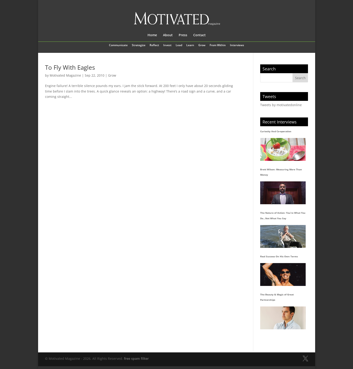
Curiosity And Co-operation (275, 131)
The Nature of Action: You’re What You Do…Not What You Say (282, 215)
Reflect (154, 45)
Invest (167, 45)
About (168, 35)
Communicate (118, 45)
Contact (199, 35)
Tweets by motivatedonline (281, 105)
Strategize (138, 45)
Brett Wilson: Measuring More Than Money (281, 172)
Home (152, 35)
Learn (190, 45)
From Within (218, 45)
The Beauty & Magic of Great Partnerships (277, 297)
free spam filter (136, 358)
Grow (201, 45)
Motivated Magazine (65, 75)
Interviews (237, 45)
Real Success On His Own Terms (279, 256)
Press (183, 35)
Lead (179, 45)
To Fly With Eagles (70, 67)
